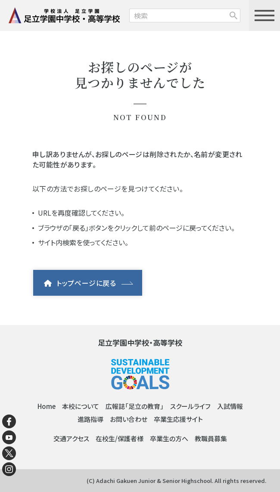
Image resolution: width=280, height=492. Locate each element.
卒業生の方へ (169, 438)
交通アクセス (71, 438)
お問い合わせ (128, 419)
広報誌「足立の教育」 (135, 406)
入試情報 (230, 406)
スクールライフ (190, 406)
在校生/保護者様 (119, 438)
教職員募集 (211, 438)
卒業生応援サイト (178, 419)
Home (46, 406)
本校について (80, 406)
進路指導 (90, 419)
